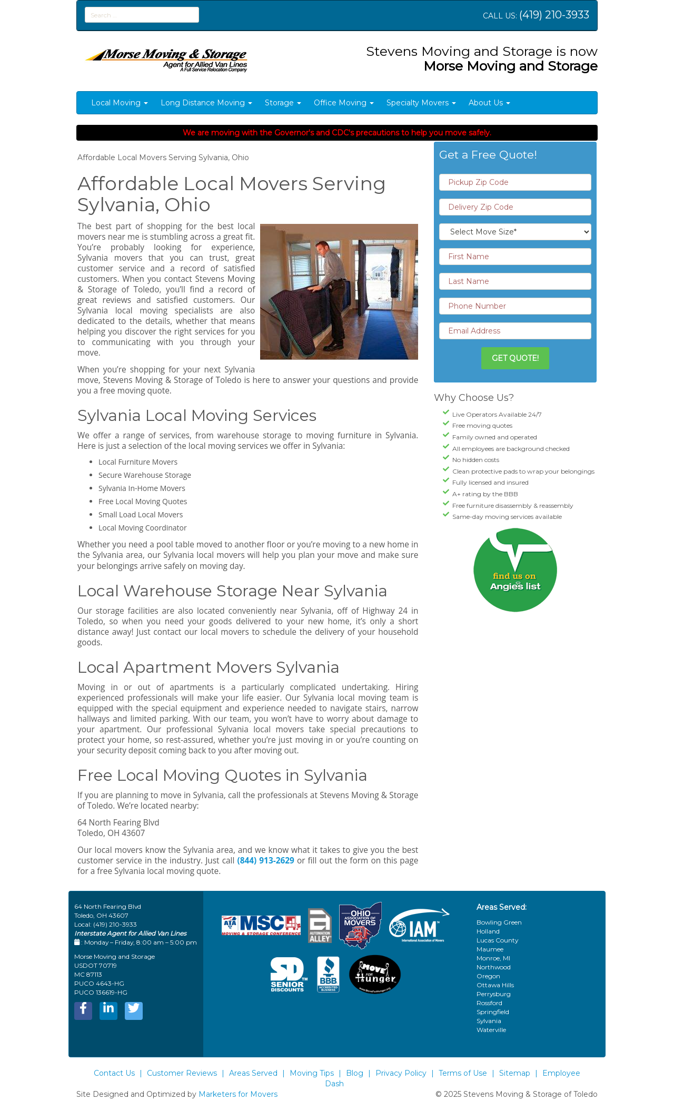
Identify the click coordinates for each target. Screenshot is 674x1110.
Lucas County (497, 940)
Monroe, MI (493, 958)
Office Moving (344, 102)
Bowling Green (499, 922)
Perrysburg (494, 994)
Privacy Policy (401, 1073)
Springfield (493, 1012)
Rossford (489, 1003)
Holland (488, 931)
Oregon (488, 976)
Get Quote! (515, 358)
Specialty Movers (421, 102)
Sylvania (489, 1021)
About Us (489, 102)
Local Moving (119, 102)
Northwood (494, 967)
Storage (283, 102)
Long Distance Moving (206, 102)
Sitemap (514, 1073)
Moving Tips (312, 1073)
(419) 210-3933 (554, 14)
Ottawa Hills (495, 985)
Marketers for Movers (238, 1094)
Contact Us (114, 1073)
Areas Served (253, 1073)
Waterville (491, 1030)
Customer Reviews (182, 1073)
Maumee (490, 949)
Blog (354, 1073)
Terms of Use (463, 1073)
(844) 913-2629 (265, 860)
